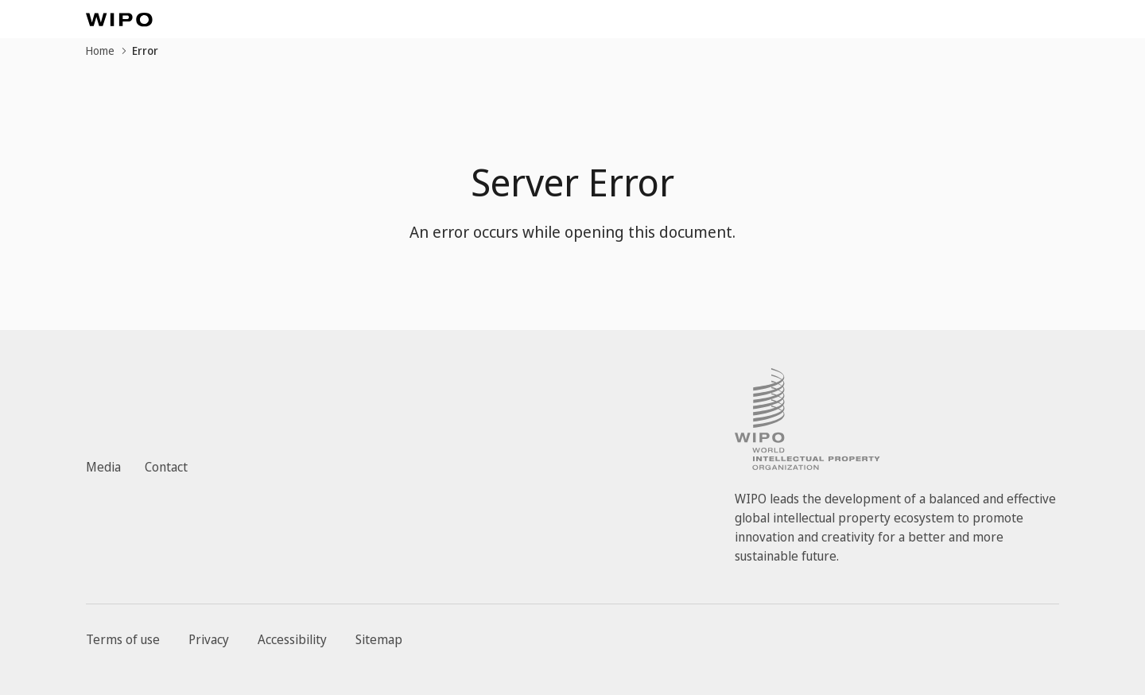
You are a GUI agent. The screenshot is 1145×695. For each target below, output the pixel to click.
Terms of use (123, 639)
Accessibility (292, 639)
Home (100, 50)
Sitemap (378, 639)
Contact (166, 467)
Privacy (208, 639)
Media (103, 467)
